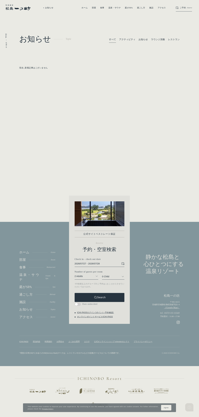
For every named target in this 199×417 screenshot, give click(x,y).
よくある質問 (74, 341)
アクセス (162, 8)
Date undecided (86, 304)
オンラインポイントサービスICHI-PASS (95, 317)
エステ (87, 341)
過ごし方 (141, 8)
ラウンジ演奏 (158, 39)
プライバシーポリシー (143, 341)
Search (101, 297)
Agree (166, 407)
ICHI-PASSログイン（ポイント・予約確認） (95, 313)
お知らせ (143, 39)
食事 (102, 8)
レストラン (174, 39)
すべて (112, 39)
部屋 (94, 8)
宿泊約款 (36, 341)
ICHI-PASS (23, 341)
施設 (151, 8)
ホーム (84, 8)
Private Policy (47, 409)
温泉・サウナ (114, 8)
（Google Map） (172, 307)
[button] (184, 7)
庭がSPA (129, 8)
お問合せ (60, 341)
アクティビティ (127, 39)
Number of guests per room (86, 272)
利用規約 (48, 341)
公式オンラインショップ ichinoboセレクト (111, 341)
